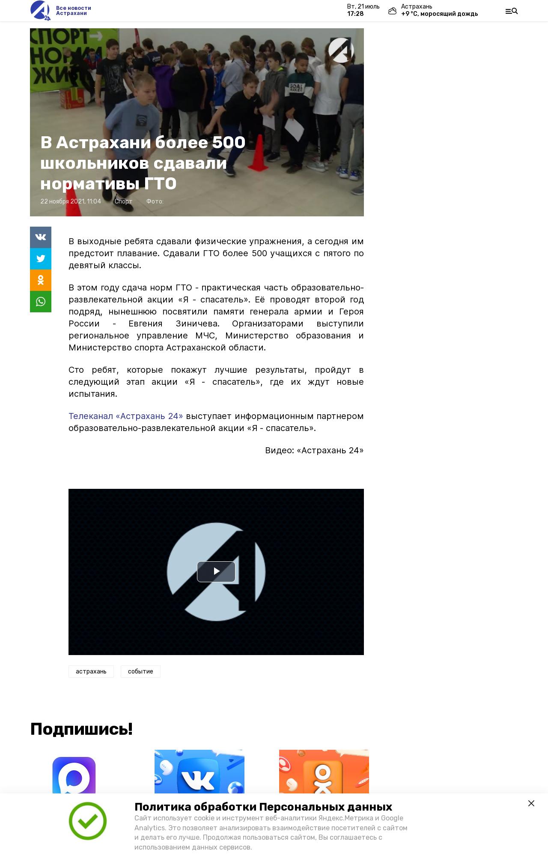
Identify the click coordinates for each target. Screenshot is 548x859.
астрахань (91, 671)
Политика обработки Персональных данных (263, 807)
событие (140, 671)
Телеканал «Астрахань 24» (125, 416)
